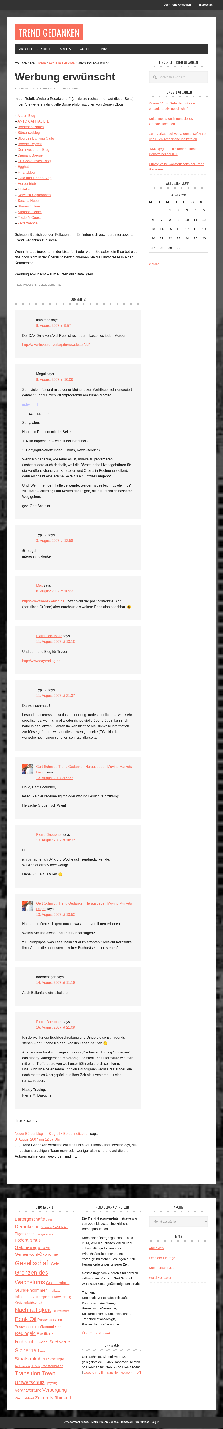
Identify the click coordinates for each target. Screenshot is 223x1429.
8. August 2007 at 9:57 (53, 327)
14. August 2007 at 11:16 (55, 984)
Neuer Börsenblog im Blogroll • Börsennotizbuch (52, 1135)
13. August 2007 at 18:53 (55, 916)
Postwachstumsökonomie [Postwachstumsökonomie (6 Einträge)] (35, 1328)
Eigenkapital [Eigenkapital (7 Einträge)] (25, 1235)
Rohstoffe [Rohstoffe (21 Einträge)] (26, 1343)
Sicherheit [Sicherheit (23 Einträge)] (27, 1352)
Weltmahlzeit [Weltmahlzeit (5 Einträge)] (24, 1399)
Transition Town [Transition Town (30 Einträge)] (35, 1375)
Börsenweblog (29, 134)
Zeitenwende (28, 224)
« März (154, 265)
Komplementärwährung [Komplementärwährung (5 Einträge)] (53, 1298)
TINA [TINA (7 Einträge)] (35, 1367)
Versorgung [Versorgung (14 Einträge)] (54, 1391)
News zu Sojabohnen (34, 196)
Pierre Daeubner (49, 637)
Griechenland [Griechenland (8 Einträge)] (57, 1284)
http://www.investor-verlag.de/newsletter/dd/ (56, 346)
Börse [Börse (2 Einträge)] (49, 1221)
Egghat (23, 168)
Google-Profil (93, 1374)
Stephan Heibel (29, 213)
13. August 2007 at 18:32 (55, 841)
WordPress (142, 1423)
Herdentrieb (27, 185)
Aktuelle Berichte (47, 286)
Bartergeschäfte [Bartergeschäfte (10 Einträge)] (30, 1220)
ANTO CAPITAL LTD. (33, 123)
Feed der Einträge (162, 1259)
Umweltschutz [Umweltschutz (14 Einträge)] (29, 1383)
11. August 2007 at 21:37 (55, 697)
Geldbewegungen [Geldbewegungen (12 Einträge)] (32, 1248)
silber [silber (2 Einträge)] (43, 1352)
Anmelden (156, 1249)
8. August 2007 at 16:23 (54, 592)
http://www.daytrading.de (41, 662)
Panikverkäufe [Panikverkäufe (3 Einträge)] (60, 1312)
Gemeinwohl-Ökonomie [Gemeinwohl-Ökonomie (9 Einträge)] (36, 1255)
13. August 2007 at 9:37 (54, 779)
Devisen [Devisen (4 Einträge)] (46, 1228)
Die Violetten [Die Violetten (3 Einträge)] (60, 1228)
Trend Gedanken (52, 33)
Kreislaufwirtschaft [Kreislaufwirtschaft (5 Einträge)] (28, 1304)
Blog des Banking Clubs (36, 140)
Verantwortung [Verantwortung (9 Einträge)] (28, 1391)
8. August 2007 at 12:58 (54, 542)
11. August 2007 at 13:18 (55, 643)
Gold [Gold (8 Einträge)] (55, 1265)
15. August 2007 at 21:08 (55, 1029)
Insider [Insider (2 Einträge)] (31, 1298)
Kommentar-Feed (161, 1269)
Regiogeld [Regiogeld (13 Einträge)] (25, 1334)
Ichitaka (24, 190)
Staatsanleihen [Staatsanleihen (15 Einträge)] (31, 1360)
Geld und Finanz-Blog (34, 179)
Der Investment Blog (33, 151)
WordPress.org (160, 1279)
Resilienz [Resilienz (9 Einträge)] (45, 1335)
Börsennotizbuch (31, 128)
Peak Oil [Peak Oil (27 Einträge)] (25, 1320)
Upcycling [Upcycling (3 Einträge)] (51, 1384)
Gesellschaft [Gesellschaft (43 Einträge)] (32, 1264)
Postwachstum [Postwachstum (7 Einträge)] (49, 1321)
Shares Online (29, 207)
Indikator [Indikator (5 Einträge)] (55, 1292)
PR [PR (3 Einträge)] (59, 1328)
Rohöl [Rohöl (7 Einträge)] (43, 1343)
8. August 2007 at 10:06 (54, 381)
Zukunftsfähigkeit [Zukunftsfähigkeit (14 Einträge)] (53, 1399)
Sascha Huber (29, 202)
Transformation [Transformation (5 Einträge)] (52, 1367)
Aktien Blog (26, 117)
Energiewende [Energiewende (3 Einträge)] (45, 1235)
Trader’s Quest (29, 219)
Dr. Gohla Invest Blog (34, 162)
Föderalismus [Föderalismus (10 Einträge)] (28, 1241)
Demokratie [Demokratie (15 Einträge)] (27, 1228)
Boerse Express (30, 145)
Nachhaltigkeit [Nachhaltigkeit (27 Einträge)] (33, 1311)
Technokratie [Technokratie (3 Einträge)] (22, 1367)
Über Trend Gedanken (98, 1334)
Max (39, 587)
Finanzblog (26, 173)
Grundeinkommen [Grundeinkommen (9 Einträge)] (31, 1291)
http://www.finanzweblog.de (43, 602)
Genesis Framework (120, 1423)
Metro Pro (97, 1423)
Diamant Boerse (30, 156)
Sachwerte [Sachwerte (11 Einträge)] (59, 1343)
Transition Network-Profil (123, 1374)
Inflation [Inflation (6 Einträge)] (21, 1298)
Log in (155, 1423)
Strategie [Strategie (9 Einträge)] (56, 1360)
